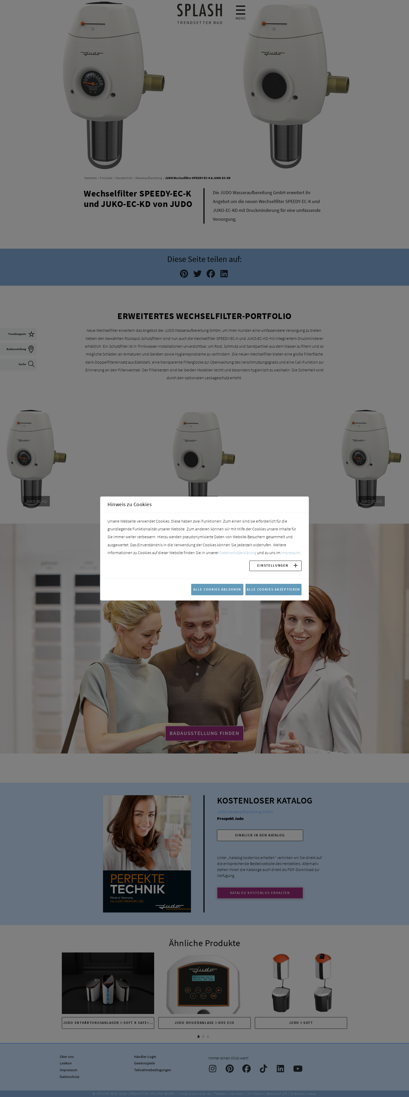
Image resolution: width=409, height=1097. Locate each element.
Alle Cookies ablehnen (217, 589)
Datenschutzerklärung (237, 552)
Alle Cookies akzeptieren (273, 589)
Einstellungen (272, 565)
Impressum (290, 552)
